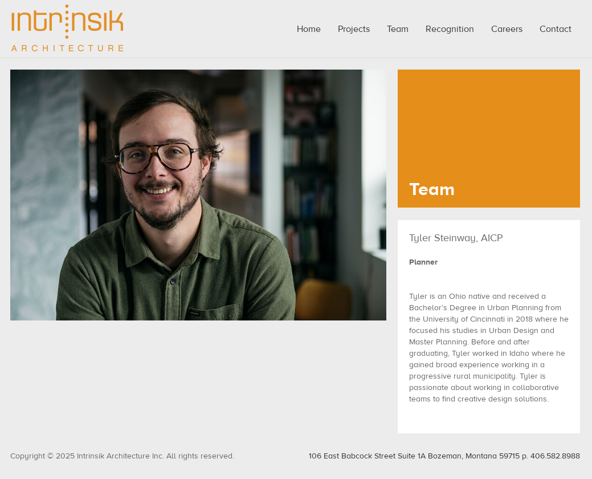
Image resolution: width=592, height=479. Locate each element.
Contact (555, 29)
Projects (354, 29)
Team (398, 29)
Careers (506, 29)
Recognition (450, 29)
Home (309, 29)
